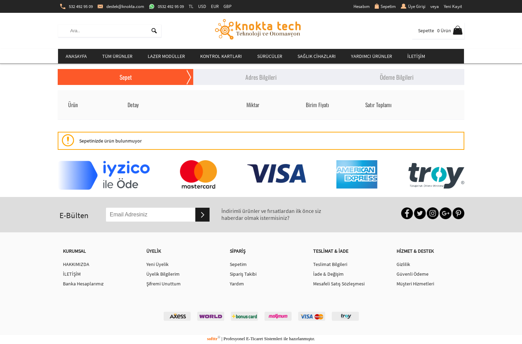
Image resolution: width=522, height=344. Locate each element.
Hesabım (361, 6)
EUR (215, 6)
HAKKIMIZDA (76, 264)
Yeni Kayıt (453, 6)
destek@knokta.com (121, 6)
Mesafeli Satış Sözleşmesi (339, 284)
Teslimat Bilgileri (330, 264)
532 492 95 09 (76, 6)
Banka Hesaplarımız (83, 284)
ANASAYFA (76, 56)
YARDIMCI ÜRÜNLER (371, 56)
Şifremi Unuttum (163, 284)
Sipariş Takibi (243, 274)
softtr (213, 338)
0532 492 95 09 (166, 6)
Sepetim (385, 6)
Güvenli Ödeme (413, 274)
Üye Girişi (413, 6)
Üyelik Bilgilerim (163, 274)
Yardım (237, 284)
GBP (227, 6)
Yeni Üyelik (157, 264)
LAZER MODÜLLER (166, 56)
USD (202, 6)
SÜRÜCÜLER (269, 56)
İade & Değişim (328, 274)
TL (191, 6)
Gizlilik (403, 264)
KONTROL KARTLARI (221, 56)
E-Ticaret (254, 338)
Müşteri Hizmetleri (415, 284)
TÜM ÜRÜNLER (117, 56)
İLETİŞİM (416, 56)
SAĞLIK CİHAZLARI (316, 56)
